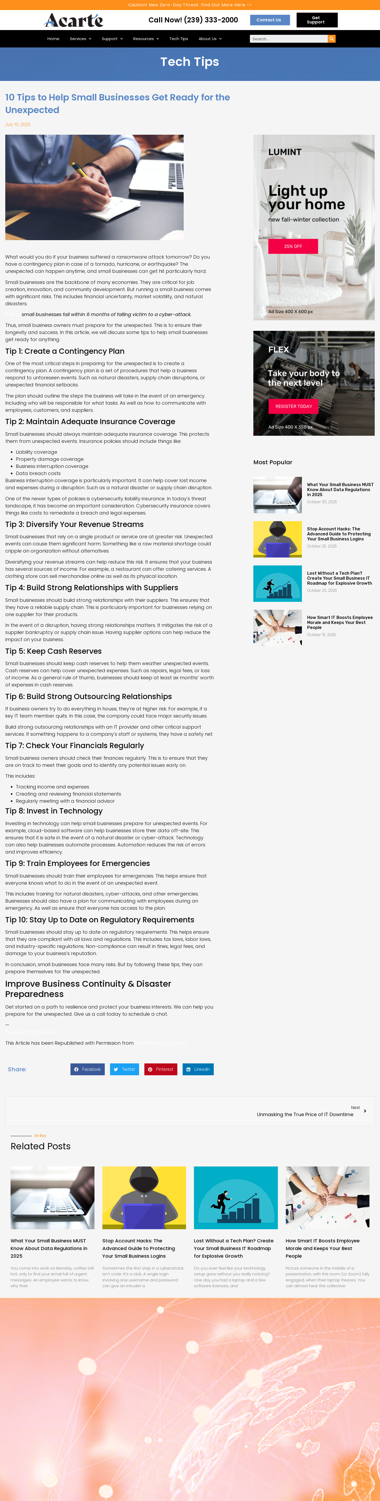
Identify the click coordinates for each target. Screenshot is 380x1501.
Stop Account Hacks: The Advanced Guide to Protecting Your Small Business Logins (339, 533)
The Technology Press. (161, 1043)
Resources (146, 39)
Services (80, 39)
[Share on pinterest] (160, 1069)
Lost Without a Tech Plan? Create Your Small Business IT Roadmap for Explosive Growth (339, 578)
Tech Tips (178, 38)
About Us (210, 39)
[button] (270, 20)
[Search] (332, 39)
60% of (13, 314)
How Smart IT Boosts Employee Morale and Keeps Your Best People (340, 622)
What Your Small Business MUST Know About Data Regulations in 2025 (340, 489)
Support (112, 39)
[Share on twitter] (124, 1069)
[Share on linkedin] (198, 1069)
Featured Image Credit (32, 1032)
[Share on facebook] (87, 1069)
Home (53, 38)
